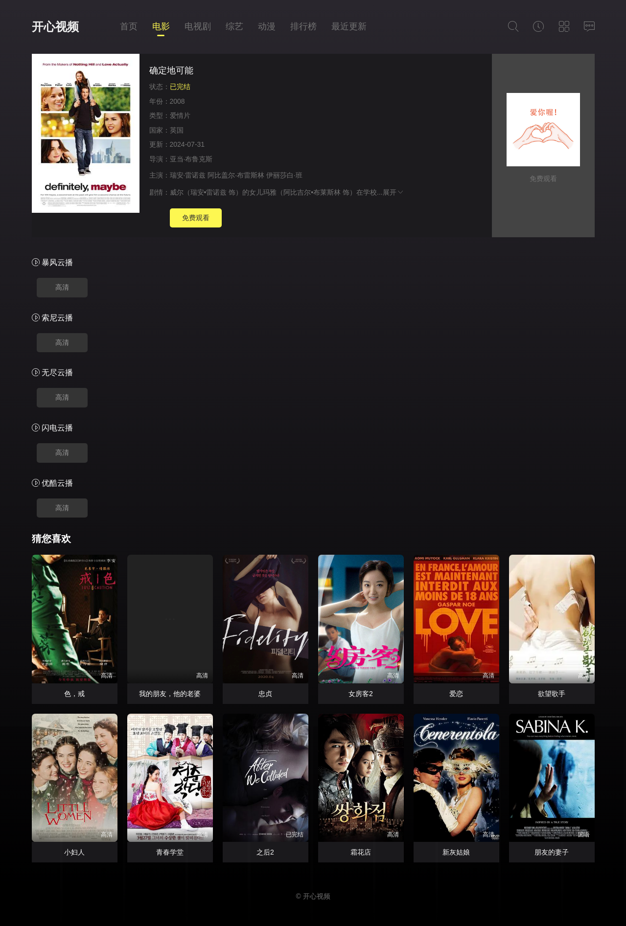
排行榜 (303, 26)
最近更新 (349, 26)
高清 (62, 287)
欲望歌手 (551, 694)
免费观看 (195, 218)
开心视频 (55, 26)
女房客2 (360, 694)
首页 (129, 26)
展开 (393, 192)
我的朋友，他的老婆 (170, 694)
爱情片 (180, 115)
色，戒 (74, 694)
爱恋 (456, 694)
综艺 (234, 26)
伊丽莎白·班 (284, 175)
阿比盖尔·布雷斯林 (236, 175)
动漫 (267, 26)
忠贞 (265, 694)
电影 (161, 26)
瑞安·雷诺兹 (188, 175)
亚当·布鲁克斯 (191, 159)
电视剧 (198, 26)
